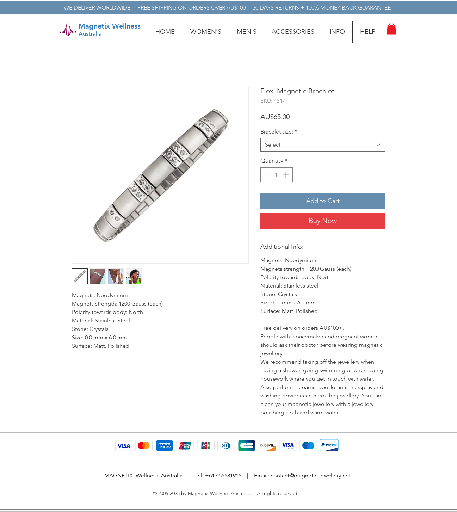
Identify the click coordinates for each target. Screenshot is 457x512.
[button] (206, 32)
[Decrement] (266, 175)
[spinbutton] (276, 175)
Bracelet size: (278, 131)
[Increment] (286, 175)
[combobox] (322, 145)
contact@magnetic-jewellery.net (311, 475)
